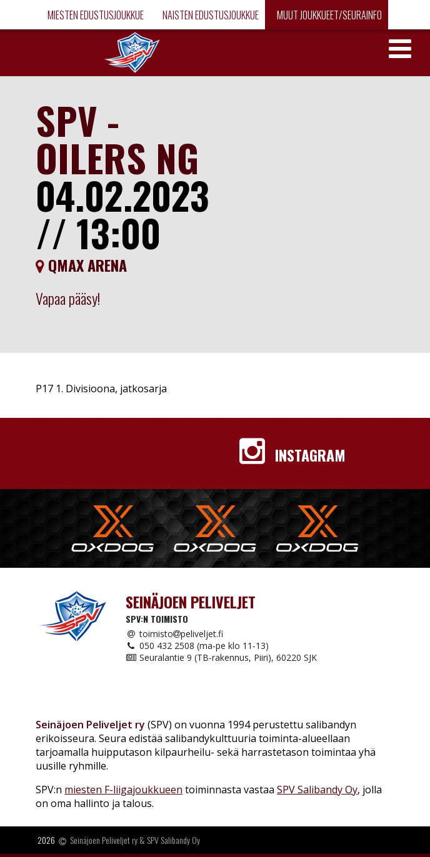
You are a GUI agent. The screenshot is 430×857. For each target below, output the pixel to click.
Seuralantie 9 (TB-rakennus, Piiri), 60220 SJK (221, 657)
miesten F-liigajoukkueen (123, 789)
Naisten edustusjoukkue (210, 14)
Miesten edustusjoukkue (95, 14)
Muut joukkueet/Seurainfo (328, 14)
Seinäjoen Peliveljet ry (104, 840)
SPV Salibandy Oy (317, 789)
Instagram (292, 454)
